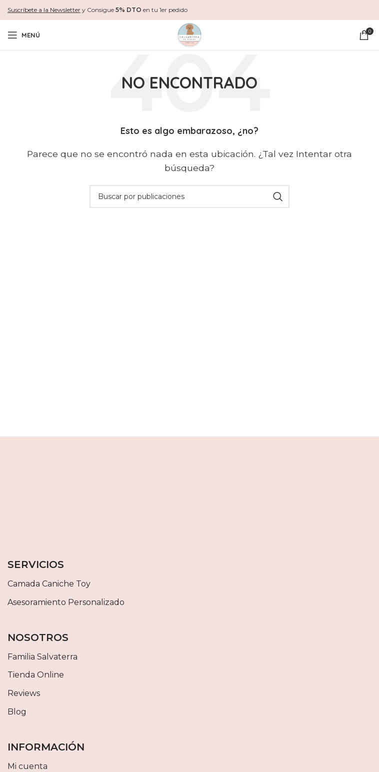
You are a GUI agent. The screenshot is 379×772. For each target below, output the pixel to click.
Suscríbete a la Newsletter (44, 10)
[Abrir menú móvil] (23, 35)
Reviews (24, 693)
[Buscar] (190, 196)
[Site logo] (189, 34)
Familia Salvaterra (43, 657)
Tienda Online (36, 675)
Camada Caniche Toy (49, 583)
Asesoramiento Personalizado (66, 602)
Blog (17, 711)
